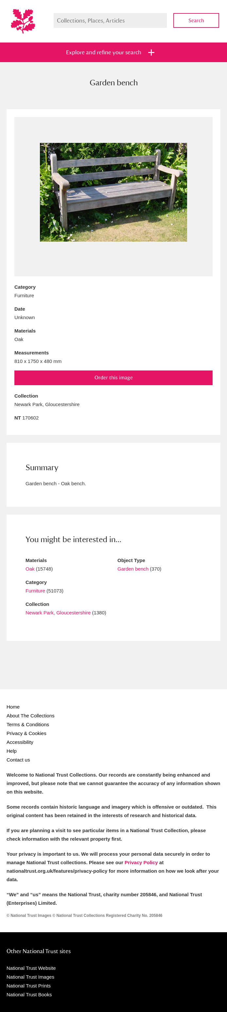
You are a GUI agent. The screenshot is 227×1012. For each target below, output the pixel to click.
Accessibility (20, 742)
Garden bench (132, 569)
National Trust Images (30, 977)
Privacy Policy (141, 862)
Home (13, 707)
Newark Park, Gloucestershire (58, 612)
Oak (30, 569)
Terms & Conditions (28, 724)
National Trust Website (31, 968)
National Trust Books (29, 994)
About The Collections (30, 715)
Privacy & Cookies (26, 733)
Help (12, 751)
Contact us (18, 760)
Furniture (35, 590)
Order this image (114, 377)
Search (196, 20)
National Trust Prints (29, 985)
